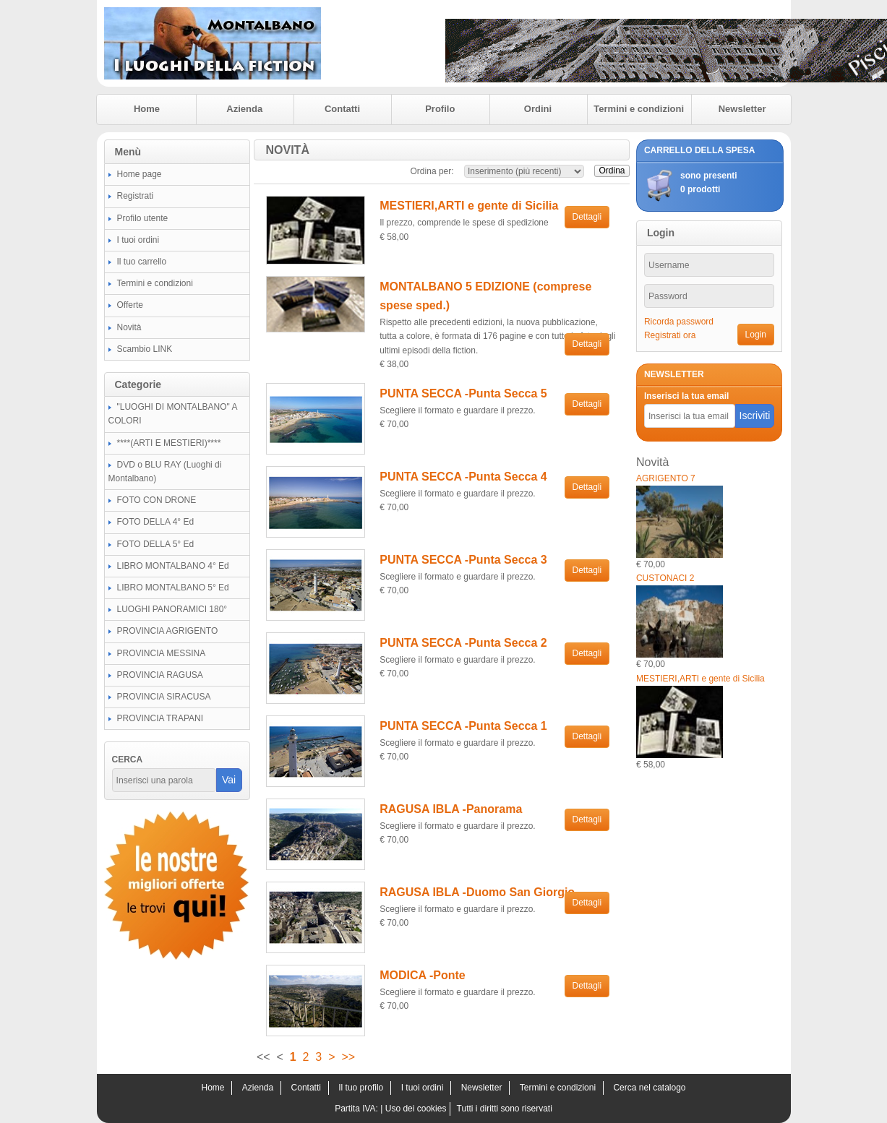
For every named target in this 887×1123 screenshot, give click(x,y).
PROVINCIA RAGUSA (160, 675)
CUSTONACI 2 (665, 578)
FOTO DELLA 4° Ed (155, 522)
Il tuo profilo (360, 1088)
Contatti (342, 108)
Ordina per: (432, 171)
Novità (129, 327)
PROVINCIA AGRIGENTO (167, 631)
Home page (139, 174)
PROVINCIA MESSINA (161, 653)
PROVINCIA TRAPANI (160, 718)
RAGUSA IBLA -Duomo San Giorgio (477, 892)
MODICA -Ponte (423, 975)
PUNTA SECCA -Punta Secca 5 (463, 393)
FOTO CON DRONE (157, 500)
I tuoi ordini (138, 240)
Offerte (130, 305)
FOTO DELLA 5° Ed (155, 544)
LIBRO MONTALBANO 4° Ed (173, 566)
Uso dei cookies (416, 1108)
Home (147, 108)
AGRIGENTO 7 (665, 478)
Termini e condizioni (639, 108)
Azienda (244, 108)
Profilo (440, 108)
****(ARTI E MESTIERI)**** (169, 443)
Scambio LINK (145, 349)
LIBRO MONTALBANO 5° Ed (173, 587)
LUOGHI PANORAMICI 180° (172, 609)
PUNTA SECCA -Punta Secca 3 (463, 560)
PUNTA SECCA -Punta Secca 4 (463, 476)
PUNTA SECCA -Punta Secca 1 (463, 726)
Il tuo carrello (142, 262)
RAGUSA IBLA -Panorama (451, 809)
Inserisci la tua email (686, 396)
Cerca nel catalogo (649, 1088)
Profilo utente (142, 218)
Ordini (538, 108)
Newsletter (742, 108)
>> (348, 1057)
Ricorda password (679, 322)
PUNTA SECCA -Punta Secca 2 (463, 643)
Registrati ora (669, 335)
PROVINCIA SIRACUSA (164, 697)
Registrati (135, 196)
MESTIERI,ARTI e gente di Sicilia (469, 205)
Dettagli (587, 217)
